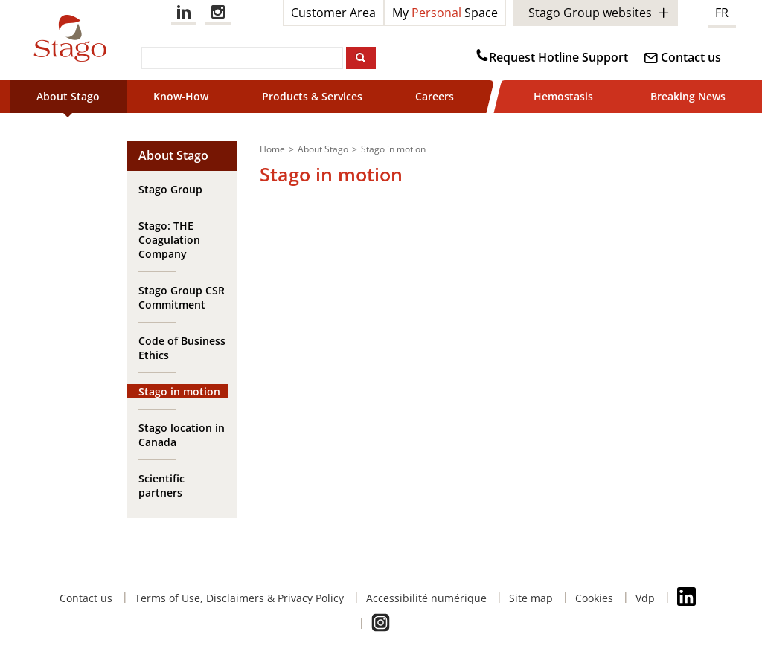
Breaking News (688, 96)
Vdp (645, 598)
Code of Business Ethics (181, 348)
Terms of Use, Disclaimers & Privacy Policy (239, 598)
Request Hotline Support (558, 57)
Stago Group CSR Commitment (181, 297)
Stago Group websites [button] (590, 12)
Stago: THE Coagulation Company (169, 240)
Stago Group (170, 189)
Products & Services (312, 96)
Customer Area (333, 12)
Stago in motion (179, 391)
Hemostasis (563, 96)
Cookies (594, 598)
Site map (531, 598)
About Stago (68, 96)
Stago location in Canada (181, 435)
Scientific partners (161, 485)
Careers (434, 96)
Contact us (691, 57)
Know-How (180, 96)
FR (722, 12)
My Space (445, 12)
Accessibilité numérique (426, 598)
